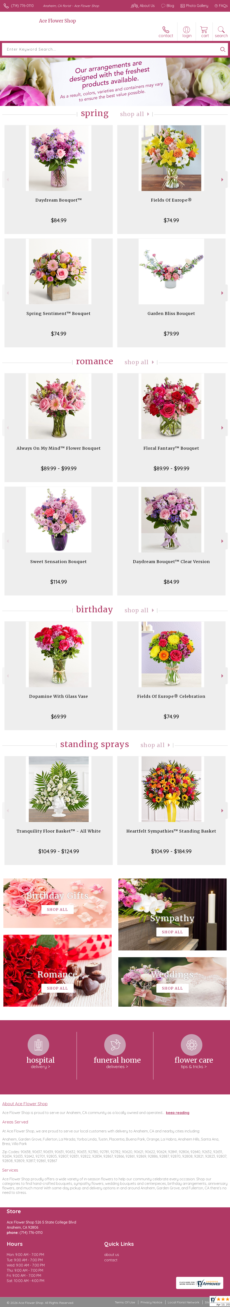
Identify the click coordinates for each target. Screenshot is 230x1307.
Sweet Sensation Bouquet (58, 561)
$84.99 (58, 220)
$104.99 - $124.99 (58, 851)
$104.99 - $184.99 (171, 851)
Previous (7, 179)
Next (223, 179)
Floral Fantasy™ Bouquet (171, 448)
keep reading (177, 1112)
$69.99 (58, 716)
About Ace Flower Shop (25, 1103)
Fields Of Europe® (171, 200)
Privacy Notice (151, 1302)
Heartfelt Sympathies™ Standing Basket (171, 831)
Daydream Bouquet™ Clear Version (171, 561)
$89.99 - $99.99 (59, 468)
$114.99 (58, 581)
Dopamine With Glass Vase (58, 696)
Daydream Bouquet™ (58, 200)
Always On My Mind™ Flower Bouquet (59, 448)
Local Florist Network (183, 1302)
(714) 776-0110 (22, 5)
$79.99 (171, 333)
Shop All (132, 114)
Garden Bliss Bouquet (171, 313)
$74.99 (171, 220)
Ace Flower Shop (57, 21)
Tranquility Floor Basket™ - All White (59, 831)
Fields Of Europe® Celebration (171, 696)
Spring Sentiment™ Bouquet (59, 313)
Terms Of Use (125, 1302)
